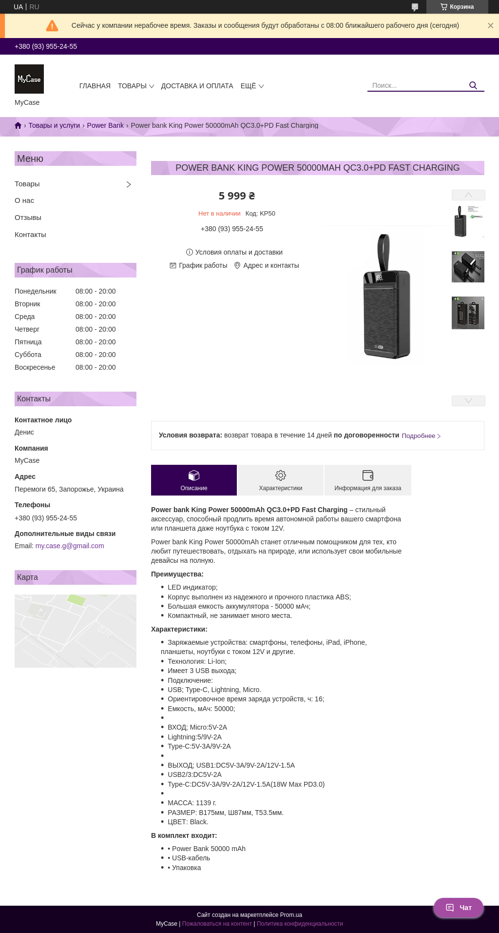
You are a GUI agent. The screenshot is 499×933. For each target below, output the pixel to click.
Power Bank (105, 125)
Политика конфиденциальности (300, 923)
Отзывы (28, 217)
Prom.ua (291, 915)
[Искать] (473, 85)
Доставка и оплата (197, 86)
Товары (132, 86)
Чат (458, 907)
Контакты (30, 234)
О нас (24, 200)
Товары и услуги (54, 125)
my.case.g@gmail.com (70, 546)
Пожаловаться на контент (217, 923)
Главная (95, 86)
